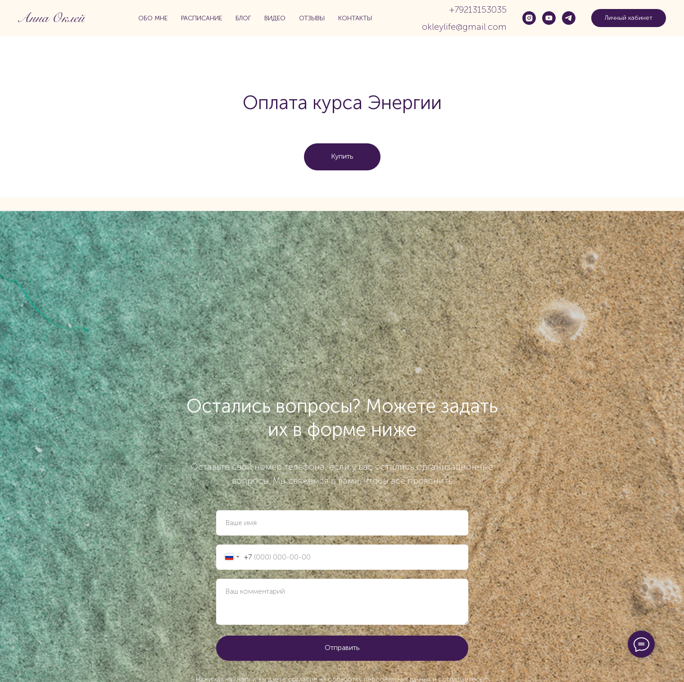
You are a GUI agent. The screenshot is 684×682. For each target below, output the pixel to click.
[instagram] (529, 18)
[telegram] (568, 18)
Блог (243, 18)
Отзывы (312, 18)
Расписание (201, 18)
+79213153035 (478, 9)
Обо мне (153, 18)
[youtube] (549, 18)
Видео (274, 18)
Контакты (355, 18)
